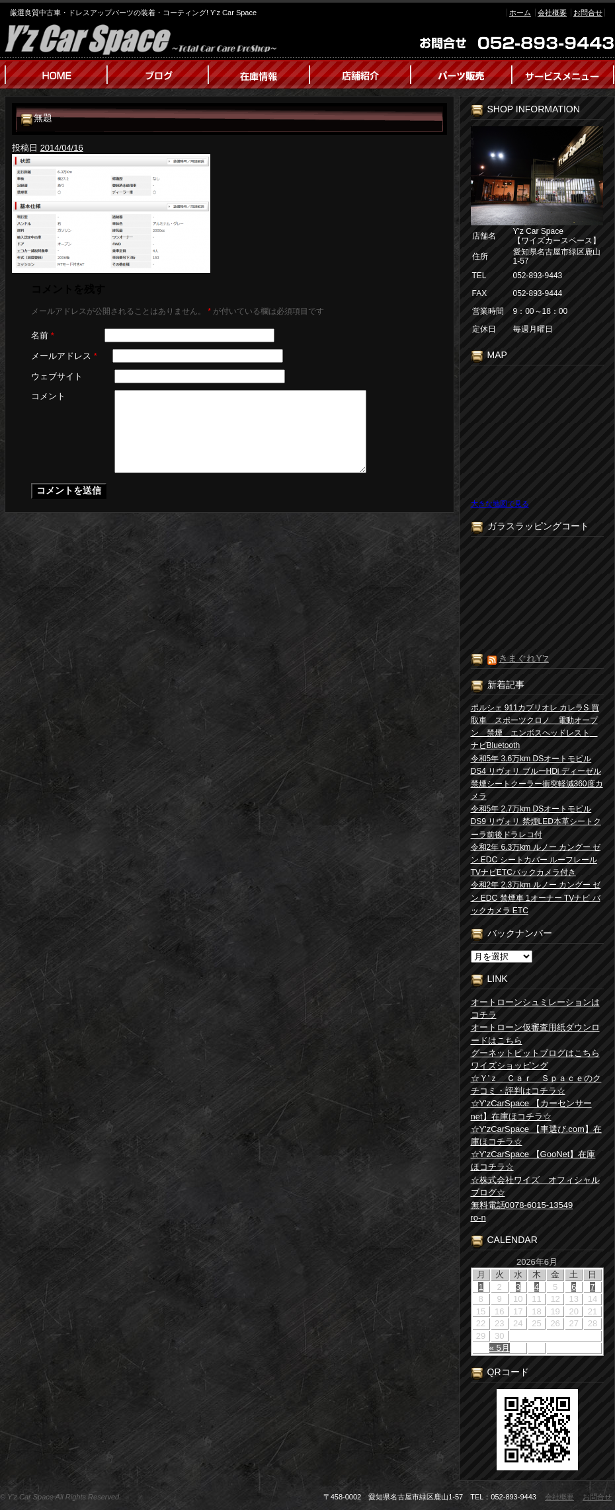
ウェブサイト (57, 376)
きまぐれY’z (523, 658)
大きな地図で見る (500, 504)
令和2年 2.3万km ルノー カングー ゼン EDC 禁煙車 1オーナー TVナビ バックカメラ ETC (536, 897)
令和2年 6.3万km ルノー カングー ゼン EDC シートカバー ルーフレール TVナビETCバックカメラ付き (536, 860)
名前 (42, 335)
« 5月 (499, 1348)
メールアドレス (64, 356)
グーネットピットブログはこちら (535, 1053)
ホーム (520, 13)
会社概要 (552, 13)
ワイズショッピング (509, 1066)
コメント (48, 396)
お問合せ (587, 13)
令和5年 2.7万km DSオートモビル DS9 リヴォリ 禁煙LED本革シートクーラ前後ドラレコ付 (536, 821)
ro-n (478, 1218)
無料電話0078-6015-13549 (522, 1205)
